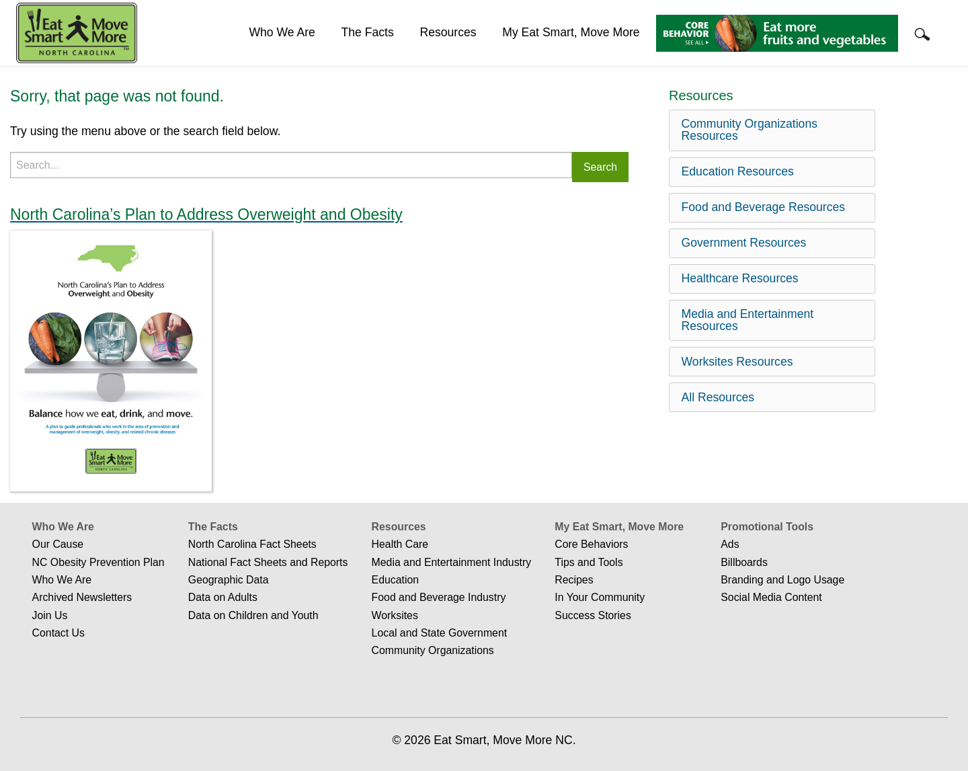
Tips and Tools (588, 562)
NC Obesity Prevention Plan (98, 562)
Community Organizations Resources (749, 130)
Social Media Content (771, 597)
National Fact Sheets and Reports (268, 562)
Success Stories (593, 615)
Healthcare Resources (740, 278)
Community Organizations (433, 650)
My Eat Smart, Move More (570, 32)
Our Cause (58, 544)
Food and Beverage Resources (764, 207)
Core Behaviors (591, 544)
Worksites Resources (737, 361)
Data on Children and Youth (253, 615)
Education (395, 579)
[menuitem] (282, 33)
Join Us (50, 615)
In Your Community (600, 597)
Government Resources (744, 242)
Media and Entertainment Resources (748, 320)
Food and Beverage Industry (439, 597)
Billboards (744, 562)
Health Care (400, 544)
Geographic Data (228, 579)
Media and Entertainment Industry (452, 562)
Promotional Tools (767, 526)
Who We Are (282, 32)
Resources (447, 32)
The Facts (367, 32)
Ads (730, 544)
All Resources (718, 397)
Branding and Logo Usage (782, 579)
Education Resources (738, 171)
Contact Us (58, 633)
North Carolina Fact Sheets (252, 544)
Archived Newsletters (82, 597)
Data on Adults (222, 597)
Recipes (574, 579)
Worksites (395, 615)
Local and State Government (440, 633)
